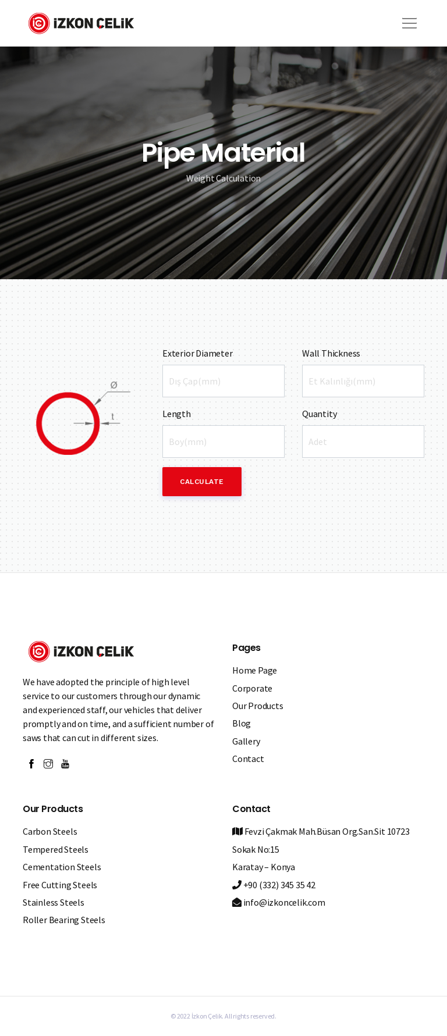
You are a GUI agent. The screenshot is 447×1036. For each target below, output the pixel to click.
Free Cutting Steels (60, 885)
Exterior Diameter (197, 353)
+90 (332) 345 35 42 (273, 885)
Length (176, 413)
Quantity (319, 413)
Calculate (202, 482)
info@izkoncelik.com (278, 902)
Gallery (246, 741)
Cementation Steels (62, 867)
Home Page (254, 670)
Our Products (257, 705)
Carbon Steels (50, 831)
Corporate (252, 688)
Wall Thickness (331, 353)
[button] (407, 19)
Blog (241, 723)
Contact (248, 758)
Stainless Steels (53, 902)
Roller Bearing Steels (64, 919)
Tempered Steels (55, 849)
